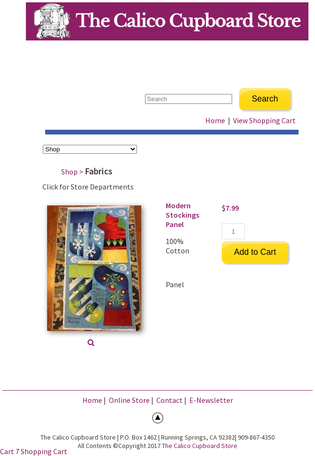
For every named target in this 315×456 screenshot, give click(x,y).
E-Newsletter (211, 400)
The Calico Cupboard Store (199, 445)
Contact (169, 400)
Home (215, 120)
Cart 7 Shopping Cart (33, 451)
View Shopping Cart (264, 120)
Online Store (129, 400)
